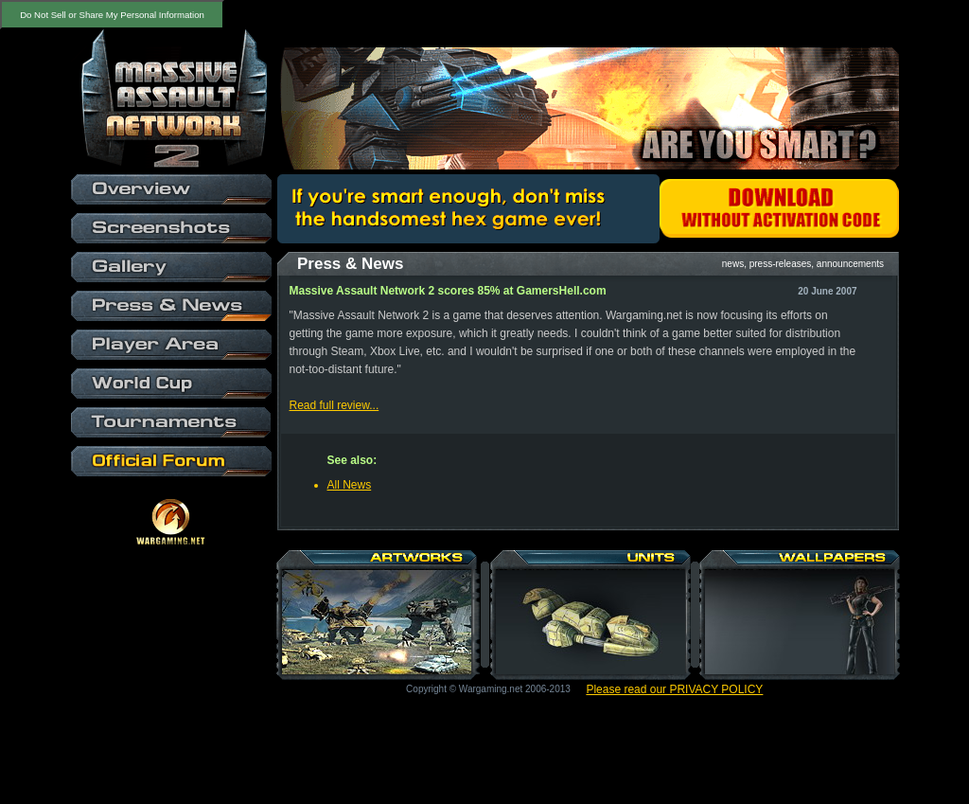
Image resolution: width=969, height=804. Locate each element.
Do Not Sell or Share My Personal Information (112, 14)
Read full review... (334, 405)
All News (349, 484)
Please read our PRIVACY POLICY (674, 689)
